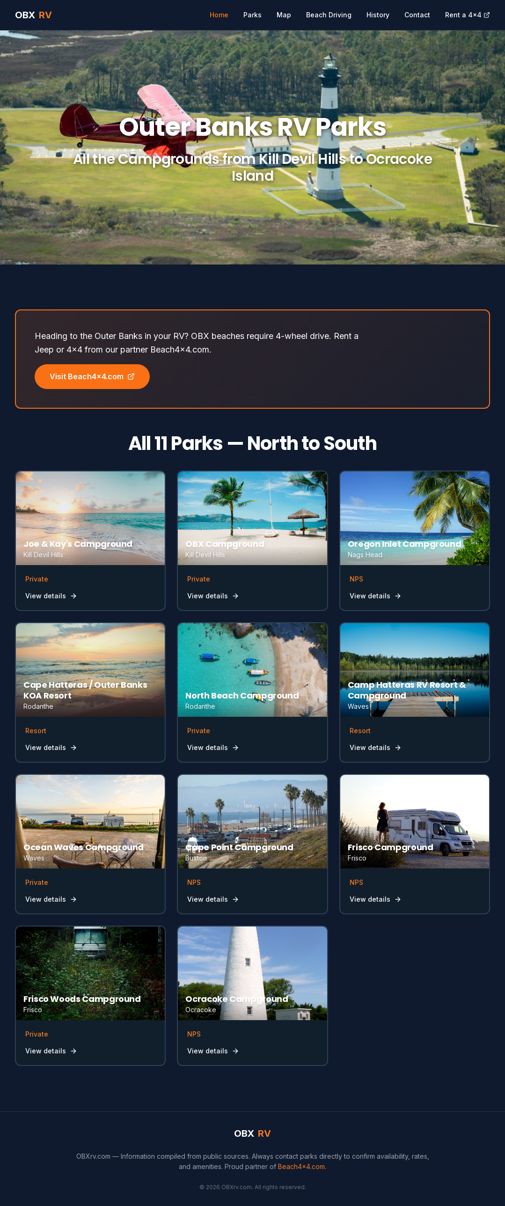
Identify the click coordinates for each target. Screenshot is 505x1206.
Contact (417, 15)
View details (51, 596)
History (377, 15)
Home (219, 15)
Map (284, 15)
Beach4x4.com (301, 1166)
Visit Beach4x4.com (92, 376)
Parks (252, 15)
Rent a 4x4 (467, 15)
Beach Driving (328, 15)
